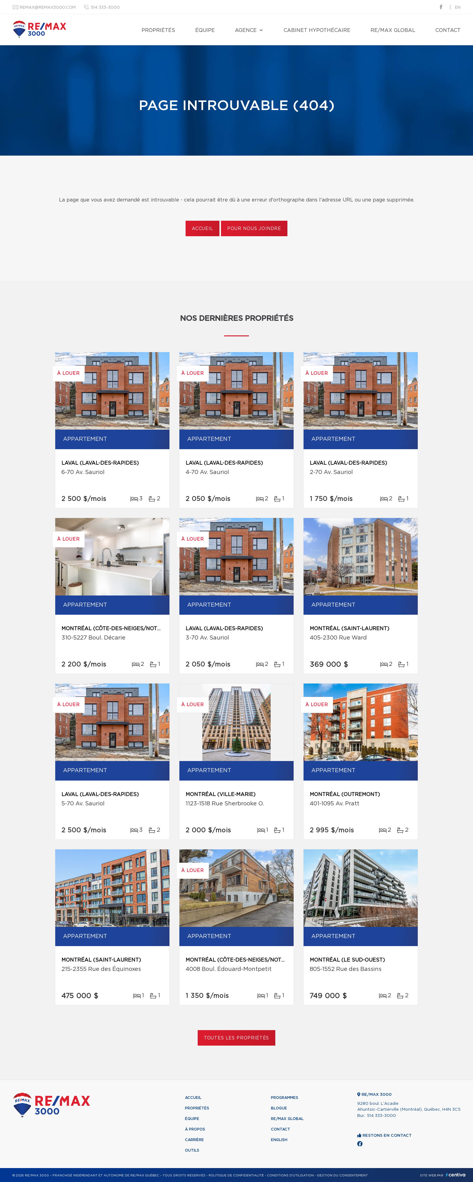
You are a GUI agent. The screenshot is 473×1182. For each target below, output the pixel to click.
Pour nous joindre (254, 229)
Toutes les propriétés (236, 1038)
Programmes (284, 1098)
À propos (195, 1129)
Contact (448, 30)
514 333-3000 (105, 8)
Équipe (205, 30)
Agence (246, 30)
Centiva (456, 1175)
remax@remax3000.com (48, 8)
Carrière (194, 1140)
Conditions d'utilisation (290, 1175)
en (458, 8)
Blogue (279, 1108)
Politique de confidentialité (236, 1175)
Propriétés (158, 30)
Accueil (202, 229)
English (279, 1140)
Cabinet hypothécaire (317, 30)
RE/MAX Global (393, 30)
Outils (192, 1150)
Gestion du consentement (342, 1175)
